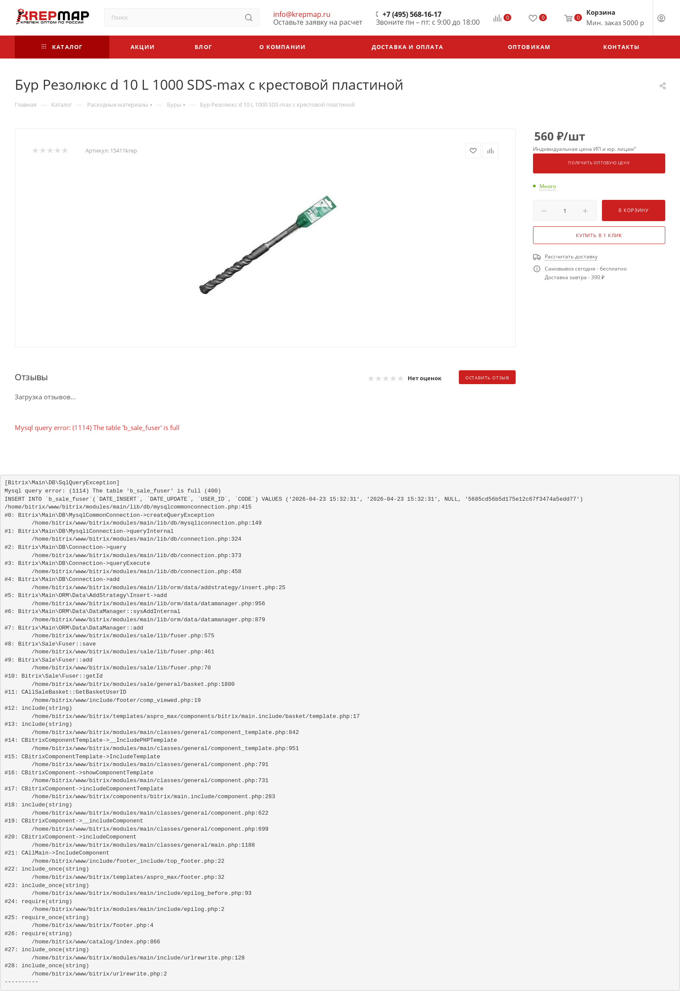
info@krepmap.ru (301, 14)
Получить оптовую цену (599, 163)
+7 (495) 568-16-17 (411, 14)
